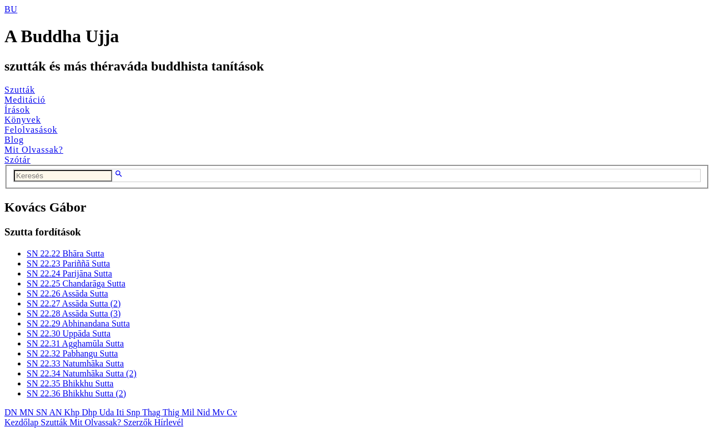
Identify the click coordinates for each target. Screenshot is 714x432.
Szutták (19, 89)
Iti (121, 412)
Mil (189, 412)
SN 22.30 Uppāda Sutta (68, 333)
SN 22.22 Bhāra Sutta (65, 253)
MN (27, 412)
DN (11, 412)
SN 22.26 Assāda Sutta (67, 293)
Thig (172, 412)
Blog (14, 139)
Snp (135, 412)
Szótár (17, 159)
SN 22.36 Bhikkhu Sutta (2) (76, 393)
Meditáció (25, 99)
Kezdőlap (22, 422)
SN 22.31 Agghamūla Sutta (75, 343)
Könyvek (22, 119)
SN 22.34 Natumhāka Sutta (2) (82, 373)
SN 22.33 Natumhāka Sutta (75, 363)
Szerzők (138, 422)
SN (42, 412)
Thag (152, 412)
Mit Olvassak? (33, 149)
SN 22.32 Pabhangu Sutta (72, 353)
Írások (17, 109)
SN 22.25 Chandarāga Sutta (76, 283)
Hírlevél (168, 422)
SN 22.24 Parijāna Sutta (69, 273)
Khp (73, 412)
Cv (232, 412)
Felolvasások (31, 129)
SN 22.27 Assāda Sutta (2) (73, 303)
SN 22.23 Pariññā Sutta (68, 263)
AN (56, 412)
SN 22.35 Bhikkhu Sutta (70, 383)
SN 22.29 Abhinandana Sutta (78, 323)
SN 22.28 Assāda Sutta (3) (73, 313)
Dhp (90, 412)
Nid (204, 412)
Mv (219, 412)
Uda (108, 412)
